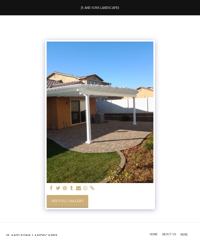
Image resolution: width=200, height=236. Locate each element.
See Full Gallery (67, 201)
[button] (5, 7)
